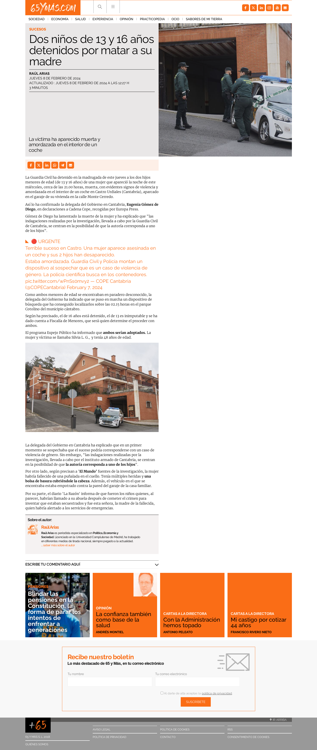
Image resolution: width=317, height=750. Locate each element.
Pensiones (38, 586)
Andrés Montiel (110, 632)
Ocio (175, 19)
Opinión (126, 19)
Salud (80, 19)
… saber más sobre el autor (58, 545)
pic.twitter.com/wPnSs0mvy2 (57, 281)
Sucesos (37, 29)
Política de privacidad (109, 737)
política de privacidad (217, 693)
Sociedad (37, 19)
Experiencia (103, 19)
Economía (59, 19)
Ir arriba (278, 719)
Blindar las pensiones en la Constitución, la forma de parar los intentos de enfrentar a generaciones (54, 611)
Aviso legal (102, 729)
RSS (230, 729)
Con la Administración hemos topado (191, 622)
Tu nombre (76, 674)
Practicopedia (152, 19)
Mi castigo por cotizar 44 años (258, 622)
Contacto (168, 737)
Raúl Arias (39, 74)
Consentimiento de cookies (248, 737)
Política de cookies (175, 729)
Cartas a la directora (185, 614)
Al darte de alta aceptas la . (196, 693)
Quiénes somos (36, 744)
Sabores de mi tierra (204, 19)
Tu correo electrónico (171, 674)
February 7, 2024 (84, 287)
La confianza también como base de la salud (123, 619)
